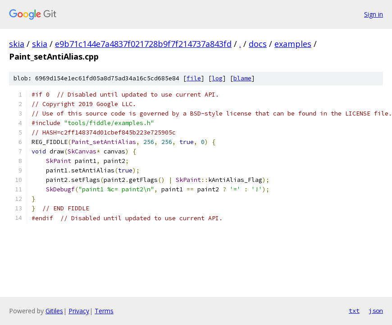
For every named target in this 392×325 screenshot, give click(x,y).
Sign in (373, 14)
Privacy (78, 310)
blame (242, 78)
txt (354, 310)
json (376, 310)
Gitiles (54, 310)
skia (16, 43)
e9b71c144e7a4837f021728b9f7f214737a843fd (143, 43)
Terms (104, 310)
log (217, 78)
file (194, 78)
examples (292, 43)
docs (258, 43)
